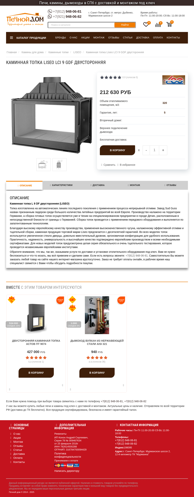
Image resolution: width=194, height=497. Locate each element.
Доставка (142, 37)
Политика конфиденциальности (67, 455)
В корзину (117, 150)
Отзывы (113, 37)
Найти (125, 24)
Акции (85, 37)
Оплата (158, 37)
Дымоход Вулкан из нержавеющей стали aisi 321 (97, 342)
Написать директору (66, 470)
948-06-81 (64, 11)
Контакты (173, 37)
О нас (73, 37)
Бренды (60, 37)
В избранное (127, 164)
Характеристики (60, 185)
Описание (24, 185)
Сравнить (109, 164)
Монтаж (99, 37)
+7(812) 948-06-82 (135, 401)
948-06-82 (64, 17)
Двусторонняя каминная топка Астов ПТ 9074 (36, 342)
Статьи (127, 37)
